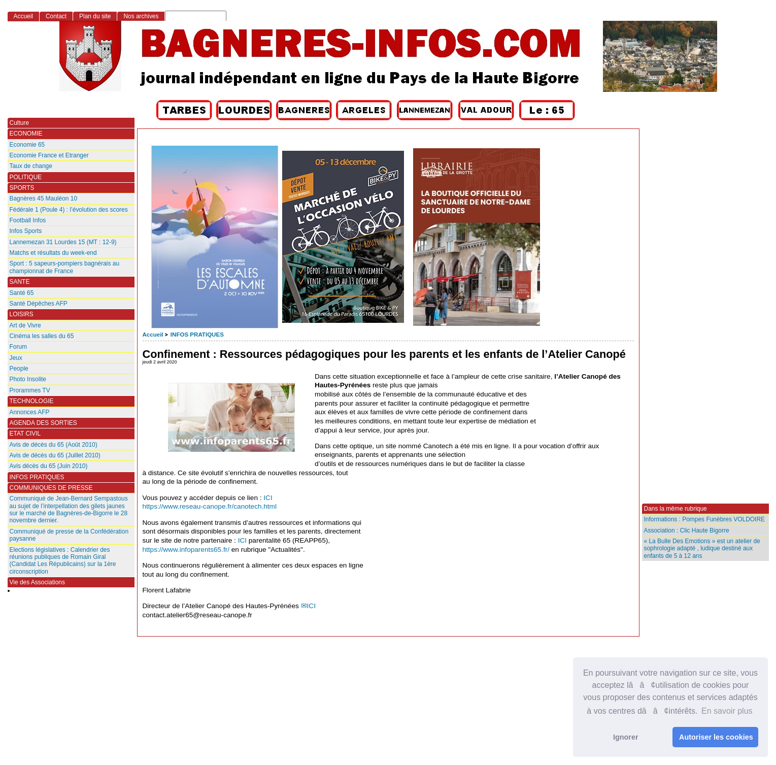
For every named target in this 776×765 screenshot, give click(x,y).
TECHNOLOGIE (32, 401)
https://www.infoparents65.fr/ (186, 549)
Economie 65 (27, 144)
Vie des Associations (37, 582)
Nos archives (140, 16)
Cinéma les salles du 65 (42, 336)
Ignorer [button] (625, 737)
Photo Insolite (28, 379)
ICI (267, 498)
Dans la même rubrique (675, 508)
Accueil (153, 334)
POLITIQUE (26, 177)
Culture (19, 122)
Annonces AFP (30, 412)
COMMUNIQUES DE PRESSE (51, 487)
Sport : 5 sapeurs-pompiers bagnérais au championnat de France (65, 267)
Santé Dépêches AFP (39, 303)
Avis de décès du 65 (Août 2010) (53, 444)
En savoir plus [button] (727, 711)
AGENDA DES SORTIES (43, 422)
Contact (56, 16)
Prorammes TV (30, 390)
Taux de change (31, 166)
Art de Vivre (25, 325)
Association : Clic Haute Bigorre (686, 530)
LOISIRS (21, 314)
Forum (18, 346)
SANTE (20, 281)
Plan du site (95, 16)
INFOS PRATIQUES (197, 334)
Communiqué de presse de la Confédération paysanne (69, 535)
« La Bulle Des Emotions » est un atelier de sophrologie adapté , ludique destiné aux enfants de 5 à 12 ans (702, 548)
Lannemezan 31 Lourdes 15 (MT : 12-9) (63, 242)
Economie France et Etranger (49, 155)
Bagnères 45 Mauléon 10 (44, 198)
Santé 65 (22, 292)
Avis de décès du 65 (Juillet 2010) (55, 455)
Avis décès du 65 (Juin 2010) (49, 466)
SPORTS (22, 187)
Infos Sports (26, 231)
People (19, 368)
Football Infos (28, 220)
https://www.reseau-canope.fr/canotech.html (210, 506)
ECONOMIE (26, 133)
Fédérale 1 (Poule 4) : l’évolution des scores (69, 209)
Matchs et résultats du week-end (53, 252)
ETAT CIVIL (25, 433)
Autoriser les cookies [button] (716, 737)
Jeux (16, 357)
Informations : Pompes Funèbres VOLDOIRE (704, 519)
